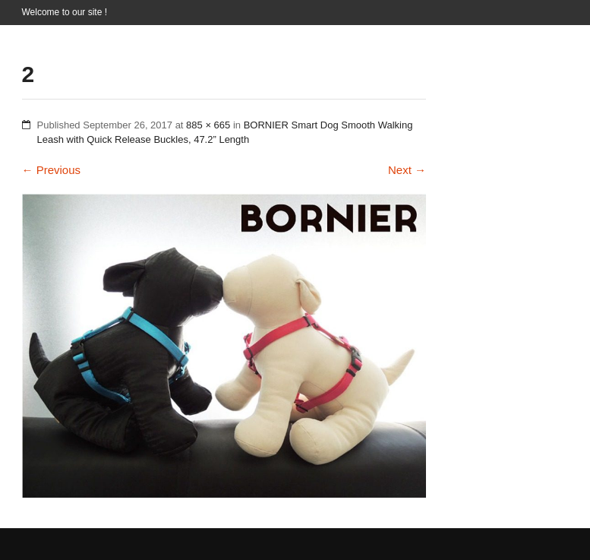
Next (407, 169)
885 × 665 (208, 125)
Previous (51, 169)
